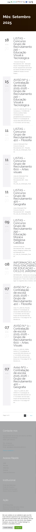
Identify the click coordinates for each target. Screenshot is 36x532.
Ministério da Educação (10, 489)
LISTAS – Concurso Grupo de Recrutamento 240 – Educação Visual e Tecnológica (22, 48)
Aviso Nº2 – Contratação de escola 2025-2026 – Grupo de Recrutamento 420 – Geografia (22, 377)
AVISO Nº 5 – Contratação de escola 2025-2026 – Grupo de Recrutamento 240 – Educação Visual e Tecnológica (22, 92)
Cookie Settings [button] (8, 527)
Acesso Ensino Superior (10, 491)
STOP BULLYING (8, 505)
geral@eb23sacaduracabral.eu (16, 447)
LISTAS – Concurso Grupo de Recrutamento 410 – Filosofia (22, 134)
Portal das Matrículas (9, 485)
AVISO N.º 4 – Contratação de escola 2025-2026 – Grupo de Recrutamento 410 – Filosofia (22, 295)
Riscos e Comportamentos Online (13, 507)
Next (31, 415)
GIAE (4, 463)
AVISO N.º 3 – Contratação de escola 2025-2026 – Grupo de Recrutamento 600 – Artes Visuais (22, 335)
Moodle (5, 465)
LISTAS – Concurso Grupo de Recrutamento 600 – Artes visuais (22, 165)
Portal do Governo (8, 487)
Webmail (6, 468)
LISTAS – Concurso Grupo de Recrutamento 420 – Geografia (22, 197)
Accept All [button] (18, 527)
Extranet (5, 470)
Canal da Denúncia (9, 472)
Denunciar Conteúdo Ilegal (11, 509)
